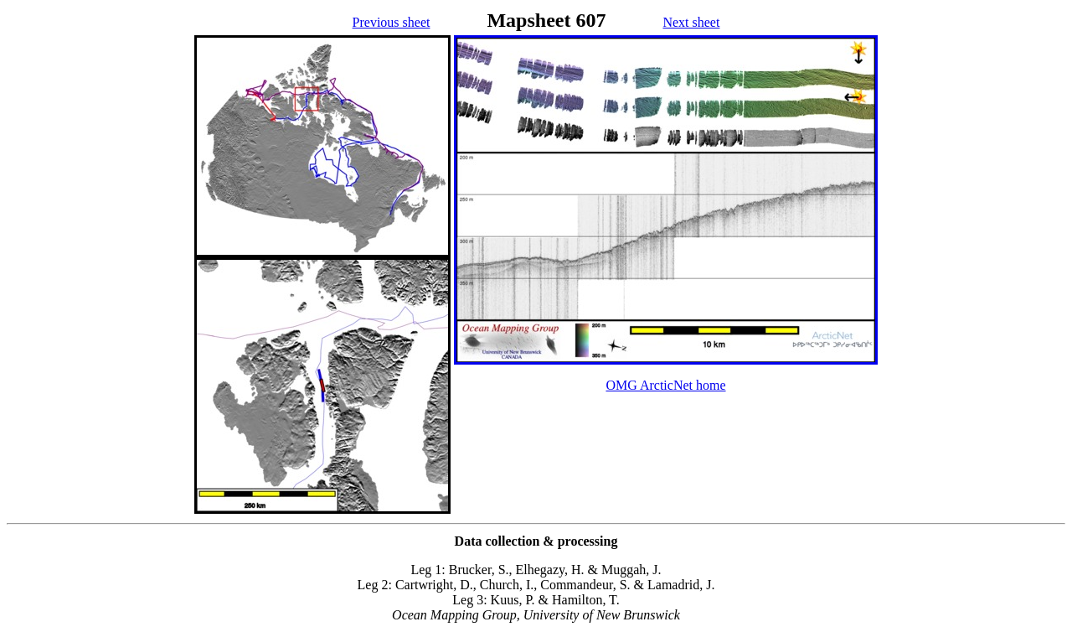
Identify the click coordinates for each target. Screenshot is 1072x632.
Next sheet (690, 22)
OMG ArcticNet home (665, 385)
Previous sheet (391, 22)
